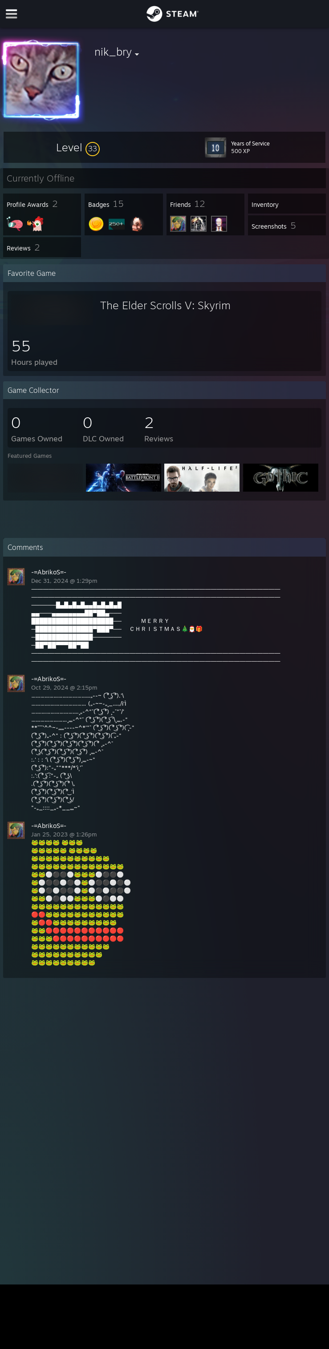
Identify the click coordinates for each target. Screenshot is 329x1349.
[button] (78, 147)
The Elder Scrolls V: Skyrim (165, 305)
